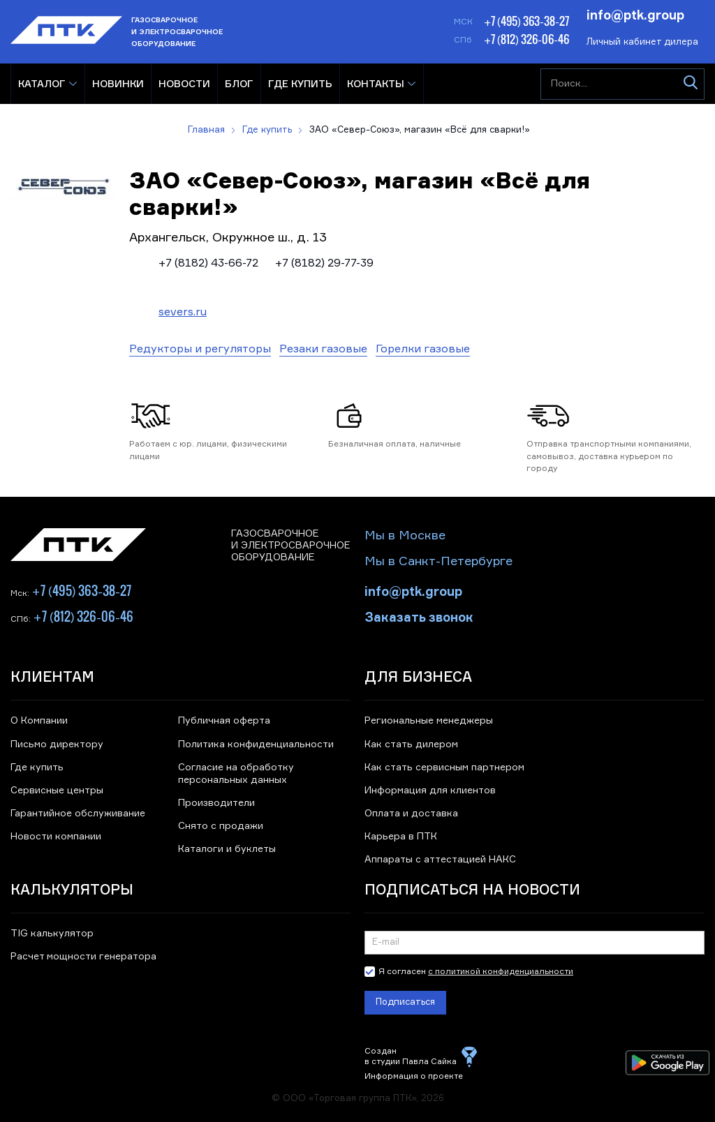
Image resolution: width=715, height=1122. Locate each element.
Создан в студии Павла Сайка (410, 1057)
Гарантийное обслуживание (77, 813)
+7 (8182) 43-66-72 (208, 263)
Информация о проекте (413, 1076)
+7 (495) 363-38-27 (526, 21)
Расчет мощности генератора (83, 957)
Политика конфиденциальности (256, 744)
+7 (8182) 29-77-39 (324, 263)
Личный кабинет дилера (642, 42)
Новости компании (55, 837)
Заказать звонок (418, 616)
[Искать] (690, 84)
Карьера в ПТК (400, 837)
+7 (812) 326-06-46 (526, 39)
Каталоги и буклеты (227, 849)
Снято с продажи (220, 826)
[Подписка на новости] (534, 943)
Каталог (42, 83)
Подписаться (405, 1002)
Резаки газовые (323, 349)
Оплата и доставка (411, 813)
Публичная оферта (224, 721)
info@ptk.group (635, 14)
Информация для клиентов (430, 790)
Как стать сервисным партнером (444, 767)
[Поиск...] (622, 84)
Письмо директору (56, 744)
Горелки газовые (423, 349)
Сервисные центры (56, 790)
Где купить (37, 767)
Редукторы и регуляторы (200, 349)
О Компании (39, 721)
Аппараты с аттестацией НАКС (440, 860)
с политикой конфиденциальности (500, 972)
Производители (216, 803)
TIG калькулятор (52, 933)
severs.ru (183, 312)
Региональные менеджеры (428, 721)
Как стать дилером (411, 744)
